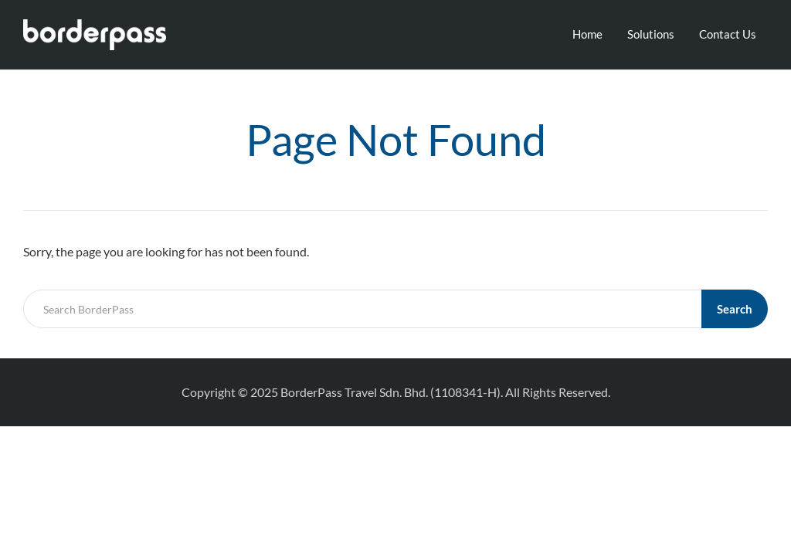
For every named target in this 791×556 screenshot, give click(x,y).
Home (587, 34)
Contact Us (727, 34)
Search (734, 309)
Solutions (650, 34)
